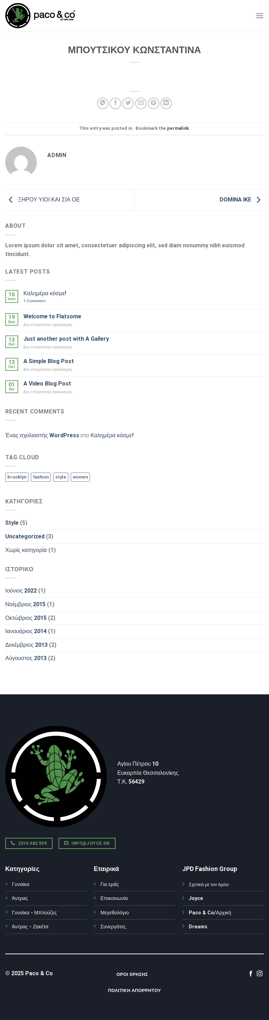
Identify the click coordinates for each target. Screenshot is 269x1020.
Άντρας (20, 898)
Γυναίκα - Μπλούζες (34, 913)
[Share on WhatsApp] (103, 103)
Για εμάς (110, 884)
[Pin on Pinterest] (153, 103)
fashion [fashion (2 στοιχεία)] (41, 477)
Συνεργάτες (113, 927)
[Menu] (259, 15)
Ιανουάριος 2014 (26, 631)
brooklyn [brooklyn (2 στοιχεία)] (16, 477)
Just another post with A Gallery (66, 338)
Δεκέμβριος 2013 (26, 645)
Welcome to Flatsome (52, 316)
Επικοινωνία (114, 898)
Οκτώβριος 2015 (26, 618)
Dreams (198, 927)
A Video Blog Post (47, 383)
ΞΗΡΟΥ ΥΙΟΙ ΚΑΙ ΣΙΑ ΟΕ (42, 199)
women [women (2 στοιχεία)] (80, 477)
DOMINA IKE (242, 199)
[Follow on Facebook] (251, 974)
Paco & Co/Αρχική (210, 913)
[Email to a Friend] (141, 103)
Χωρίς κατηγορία (26, 550)
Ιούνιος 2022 (21, 590)
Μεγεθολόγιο (115, 913)
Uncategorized (24, 536)
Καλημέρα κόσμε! (44, 293)
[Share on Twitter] (128, 103)
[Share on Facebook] (115, 103)
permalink (178, 128)
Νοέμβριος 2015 (25, 604)
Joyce (196, 898)
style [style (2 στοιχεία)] (60, 477)
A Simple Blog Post (48, 361)
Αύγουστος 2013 (26, 658)
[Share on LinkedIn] (166, 103)
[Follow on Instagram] (259, 974)
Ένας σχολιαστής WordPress (42, 435)
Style (12, 522)
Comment (34, 301)
